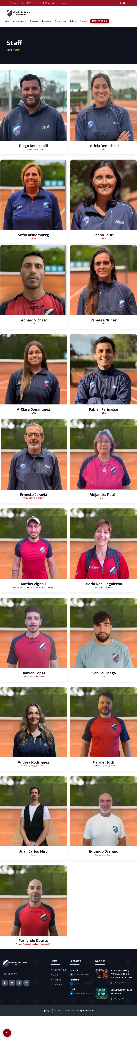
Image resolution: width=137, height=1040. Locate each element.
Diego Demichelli (33, 145)
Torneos (84, 21)
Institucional (18, 21)
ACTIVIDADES (59, 970)
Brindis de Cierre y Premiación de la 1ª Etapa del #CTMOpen (121, 974)
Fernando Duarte (33, 940)
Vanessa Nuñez (103, 320)
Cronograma (60, 21)
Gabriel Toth (103, 762)
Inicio (7, 21)
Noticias (73, 21)
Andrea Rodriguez (33, 762)
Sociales (45, 21)
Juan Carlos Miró (33, 851)
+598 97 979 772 (82, 983)
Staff (55, 974)
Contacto (57, 984)
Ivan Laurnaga (103, 673)
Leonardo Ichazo (33, 320)
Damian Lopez (33, 673)
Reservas (34, 21)
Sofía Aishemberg (33, 235)
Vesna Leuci (103, 235)
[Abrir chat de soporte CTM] (7, 1033)
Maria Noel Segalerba (103, 584)
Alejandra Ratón (104, 494)
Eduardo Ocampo (103, 851)
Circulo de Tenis (68, 1010)
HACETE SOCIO (99, 21)
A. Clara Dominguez (33, 409)
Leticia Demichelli (103, 145)
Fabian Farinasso (103, 409)
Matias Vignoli (33, 584)
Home (9, 50)
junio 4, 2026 (118, 983)
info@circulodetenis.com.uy (54, 3)
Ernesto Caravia (33, 494)
